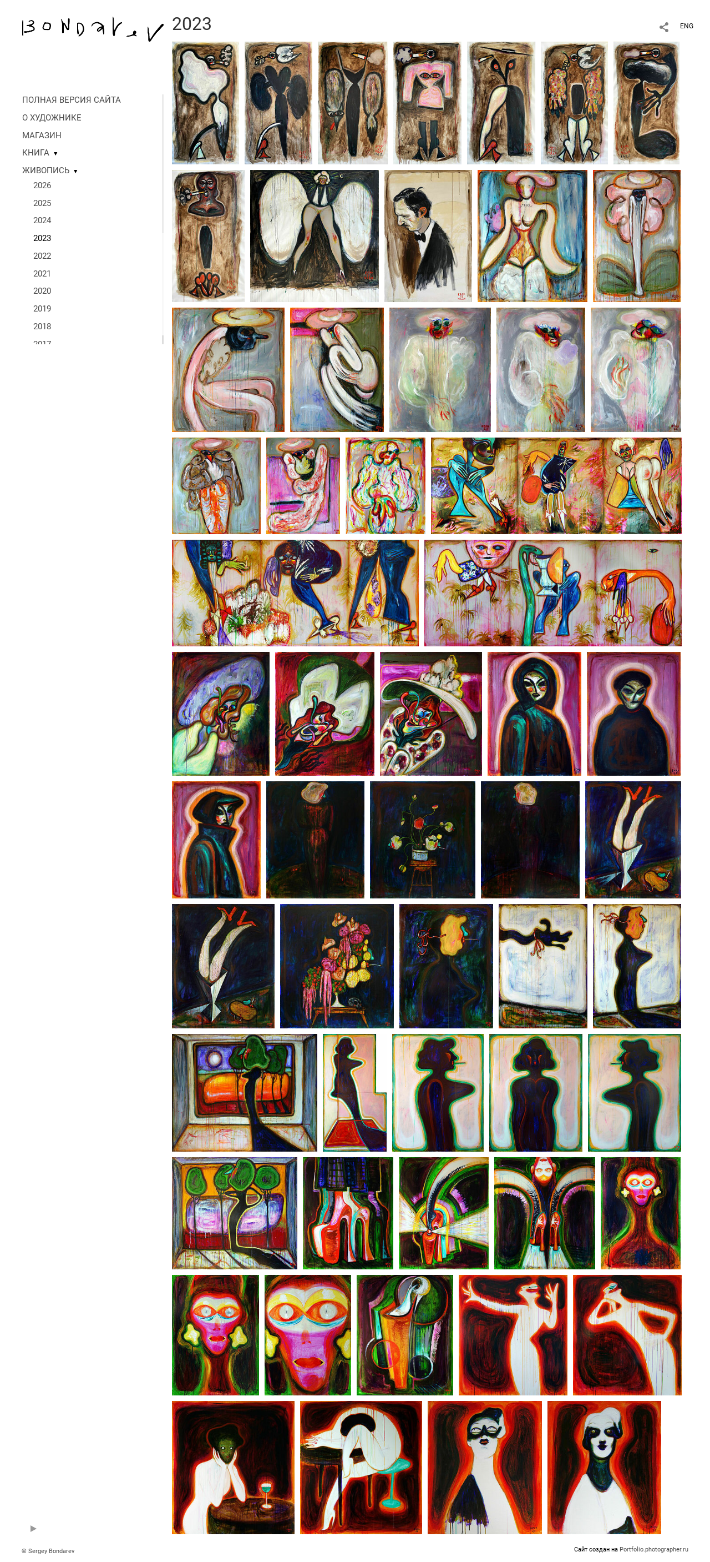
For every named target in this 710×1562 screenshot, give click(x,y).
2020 (42, 291)
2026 (42, 185)
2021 (42, 274)
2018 (42, 327)
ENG (686, 26)
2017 (42, 344)
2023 (42, 238)
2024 (42, 220)
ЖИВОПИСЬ (45, 170)
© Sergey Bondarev (48, 1551)
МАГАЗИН (42, 135)
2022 (42, 256)
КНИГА (35, 153)
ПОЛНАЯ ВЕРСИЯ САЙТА (71, 100)
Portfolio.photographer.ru (654, 1549)
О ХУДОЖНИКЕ (52, 118)
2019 (42, 309)
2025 (42, 203)
